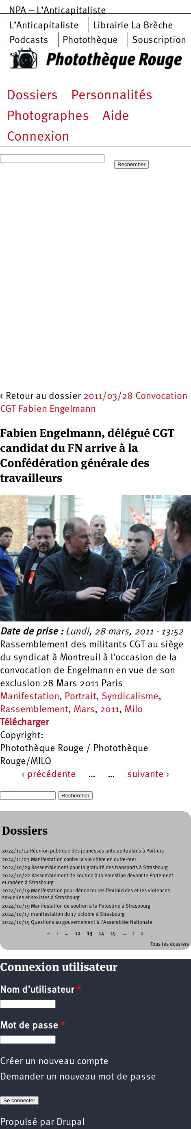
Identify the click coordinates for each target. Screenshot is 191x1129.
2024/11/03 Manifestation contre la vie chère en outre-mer (69, 859)
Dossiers (32, 96)
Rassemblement (34, 710)
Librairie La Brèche (133, 26)
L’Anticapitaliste (44, 26)
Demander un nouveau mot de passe (78, 1077)
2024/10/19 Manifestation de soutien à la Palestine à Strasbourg (76, 906)
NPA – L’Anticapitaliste (57, 11)
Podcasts (28, 40)
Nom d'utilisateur (40, 990)
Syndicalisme (130, 697)
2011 (109, 710)
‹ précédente (49, 775)
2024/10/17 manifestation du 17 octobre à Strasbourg (63, 914)
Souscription (159, 40)
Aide (115, 116)
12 (77, 933)
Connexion (38, 137)
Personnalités (111, 96)
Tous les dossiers (169, 944)
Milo (133, 710)
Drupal (70, 1122)
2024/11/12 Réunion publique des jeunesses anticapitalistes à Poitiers (83, 851)
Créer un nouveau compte (54, 1062)
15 (113, 933)
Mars (84, 710)
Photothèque (90, 40)
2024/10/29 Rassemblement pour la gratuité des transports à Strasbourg (85, 867)
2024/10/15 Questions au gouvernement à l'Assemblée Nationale (77, 922)
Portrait (80, 697)
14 (101, 933)
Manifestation (29, 697)
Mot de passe (32, 1026)
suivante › (148, 775)
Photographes (48, 116)
